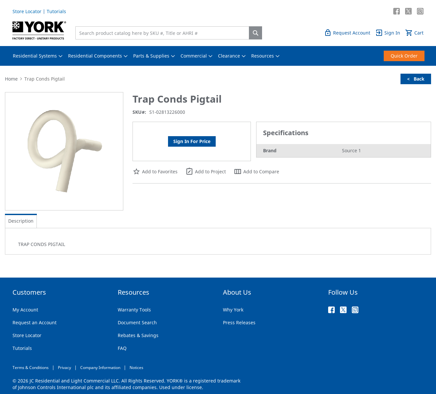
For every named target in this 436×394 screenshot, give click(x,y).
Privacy (64, 367)
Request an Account (34, 322)
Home (11, 79)
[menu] (218, 56)
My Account (25, 310)
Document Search (137, 322)
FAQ (122, 348)
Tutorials (56, 11)
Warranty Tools (134, 310)
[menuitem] (35, 56)
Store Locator (26, 11)
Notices (136, 367)
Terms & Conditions (30, 367)
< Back (415, 79)
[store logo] (39, 30)
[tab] (21, 221)
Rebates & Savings (138, 335)
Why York (233, 310)
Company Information (100, 367)
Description (21, 221)
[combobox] (163, 32)
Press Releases (239, 322)
